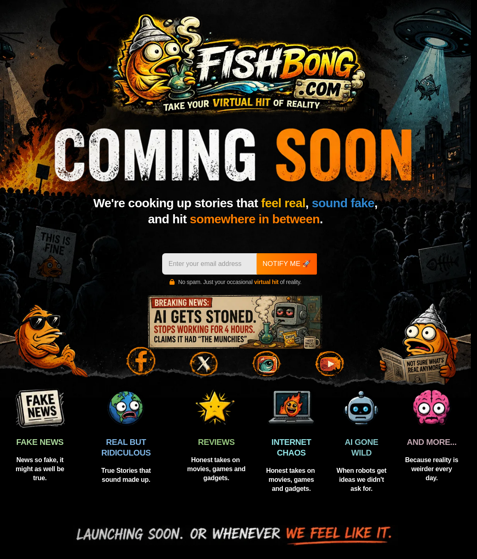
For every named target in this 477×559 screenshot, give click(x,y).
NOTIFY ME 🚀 (287, 264)
